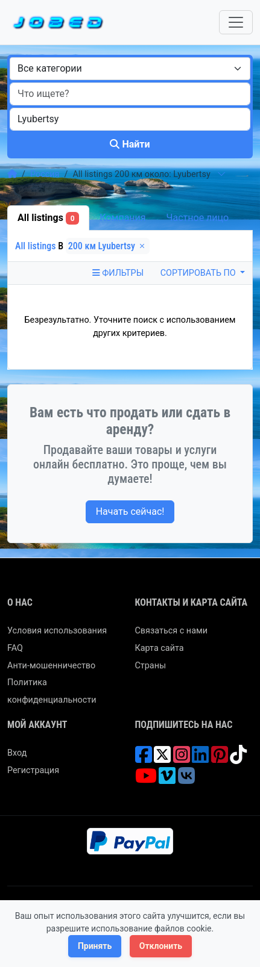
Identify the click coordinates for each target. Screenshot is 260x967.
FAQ (15, 648)
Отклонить (160, 946)
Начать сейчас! (130, 511)
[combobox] (130, 68)
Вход (17, 753)
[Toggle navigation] (236, 22)
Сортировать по (199, 273)
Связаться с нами (171, 631)
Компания (122, 217)
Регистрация (33, 770)
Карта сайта (159, 648)
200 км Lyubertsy (107, 246)
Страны (150, 666)
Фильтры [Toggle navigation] (118, 273)
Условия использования (57, 631)
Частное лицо (197, 217)
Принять (95, 946)
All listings (48, 218)
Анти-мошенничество (51, 666)
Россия (44, 174)
